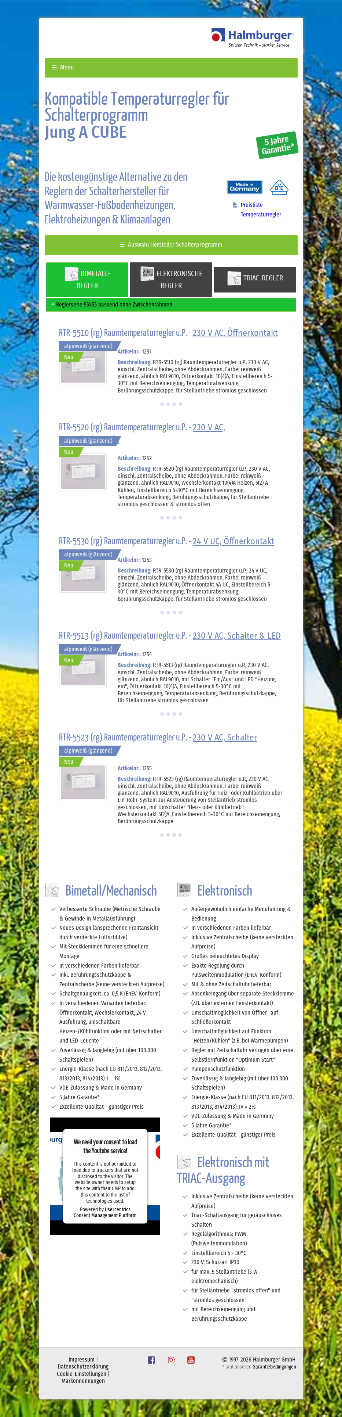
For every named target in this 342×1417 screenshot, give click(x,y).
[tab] (87, 279)
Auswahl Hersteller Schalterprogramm (171, 244)
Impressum (82, 1360)
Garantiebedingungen (274, 1367)
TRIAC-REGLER (255, 278)
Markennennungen (83, 1381)
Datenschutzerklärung (83, 1367)
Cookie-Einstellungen (81, 1374)
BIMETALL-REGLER (87, 278)
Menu (63, 67)
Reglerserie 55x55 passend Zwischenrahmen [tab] (111, 304)
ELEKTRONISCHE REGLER (171, 278)
